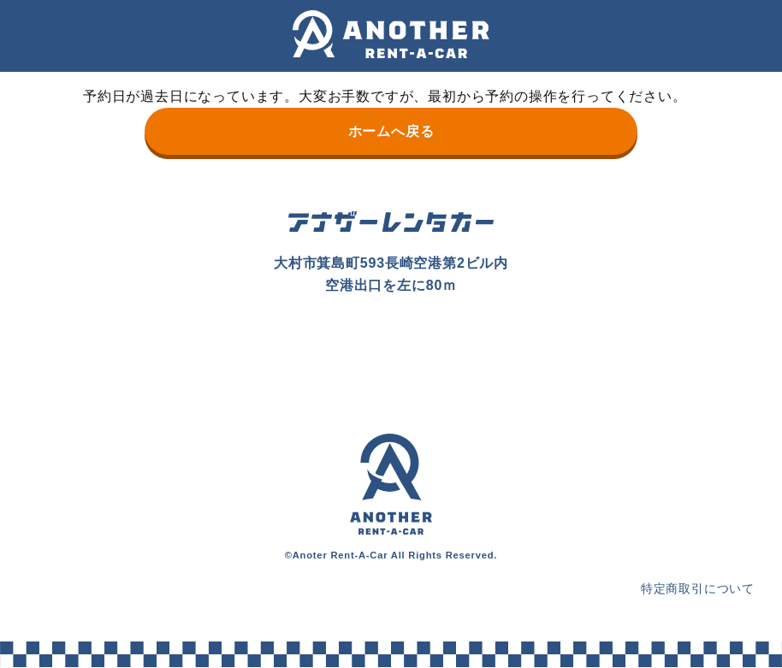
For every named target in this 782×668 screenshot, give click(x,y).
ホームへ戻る (391, 131)
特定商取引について (698, 588)
